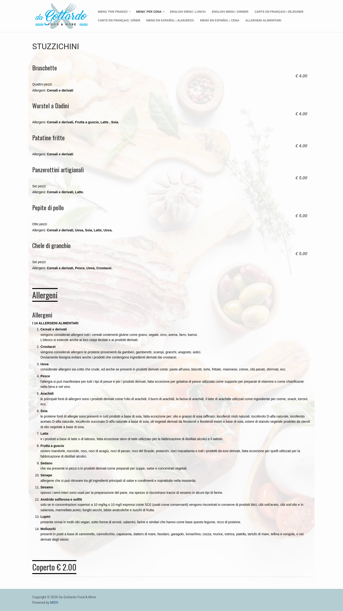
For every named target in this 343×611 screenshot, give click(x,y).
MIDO (54, 602)
